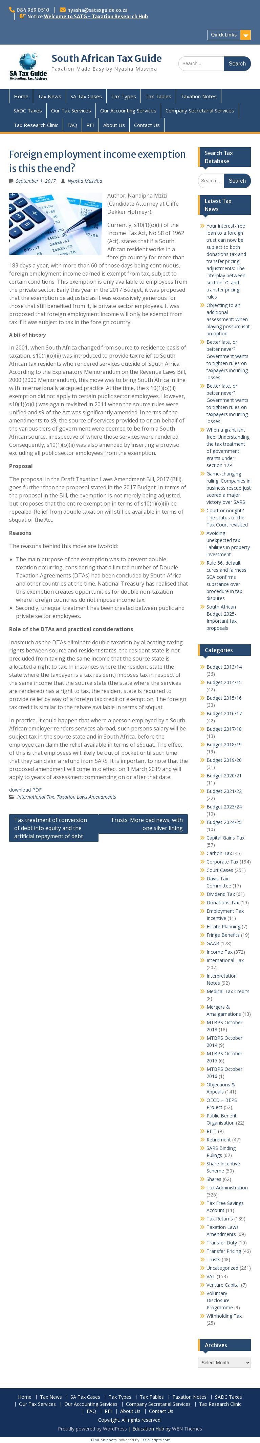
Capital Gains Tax (225, 837)
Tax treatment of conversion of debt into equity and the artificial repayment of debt (50, 828)
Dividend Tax (221, 894)
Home (21, 96)
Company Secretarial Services (200, 110)
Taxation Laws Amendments (86, 797)
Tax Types (123, 96)
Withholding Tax (224, 1316)
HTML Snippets (102, 1439)
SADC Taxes (28, 110)
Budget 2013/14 (224, 667)
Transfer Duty (222, 1242)
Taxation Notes (198, 96)
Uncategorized (222, 1268)
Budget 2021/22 (224, 791)
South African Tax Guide (106, 58)
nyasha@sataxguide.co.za (97, 10)
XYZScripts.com (157, 1439)
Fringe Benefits (223, 935)
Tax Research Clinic (36, 125)
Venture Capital (223, 1285)
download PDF (25, 790)
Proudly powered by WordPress (92, 1428)
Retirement (219, 1139)
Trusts (213, 1259)
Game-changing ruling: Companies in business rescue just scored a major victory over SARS (229, 487)
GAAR (213, 943)
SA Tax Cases (86, 96)
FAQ (72, 125)
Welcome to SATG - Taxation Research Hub (96, 17)
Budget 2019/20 (224, 760)
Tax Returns (220, 1218)
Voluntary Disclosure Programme (220, 1300)
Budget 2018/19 (224, 744)
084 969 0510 (33, 10)
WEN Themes (187, 1428)
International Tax (35, 797)
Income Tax (220, 952)
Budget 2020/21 (224, 775)
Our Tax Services (71, 110)
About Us (114, 125)
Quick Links (224, 35)
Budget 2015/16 (224, 698)
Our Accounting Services (128, 110)
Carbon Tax (219, 853)
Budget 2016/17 (224, 713)
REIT (212, 1131)
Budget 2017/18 (224, 729)
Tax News (49, 96)
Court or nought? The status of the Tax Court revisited (227, 517)
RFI (90, 125)
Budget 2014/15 (224, 682)
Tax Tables (158, 96)
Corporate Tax (222, 861)
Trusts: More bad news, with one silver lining (147, 824)
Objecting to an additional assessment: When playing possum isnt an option (228, 319)
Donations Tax (223, 902)
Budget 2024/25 (224, 822)
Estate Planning (223, 926)
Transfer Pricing (224, 1251)
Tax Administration (227, 1187)
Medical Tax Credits (228, 991)
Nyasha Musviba (85, 181)
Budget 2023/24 (224, 806)
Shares (214, 1179)
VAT (211, 1276)
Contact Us (147, 125)
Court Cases (220, 870)
